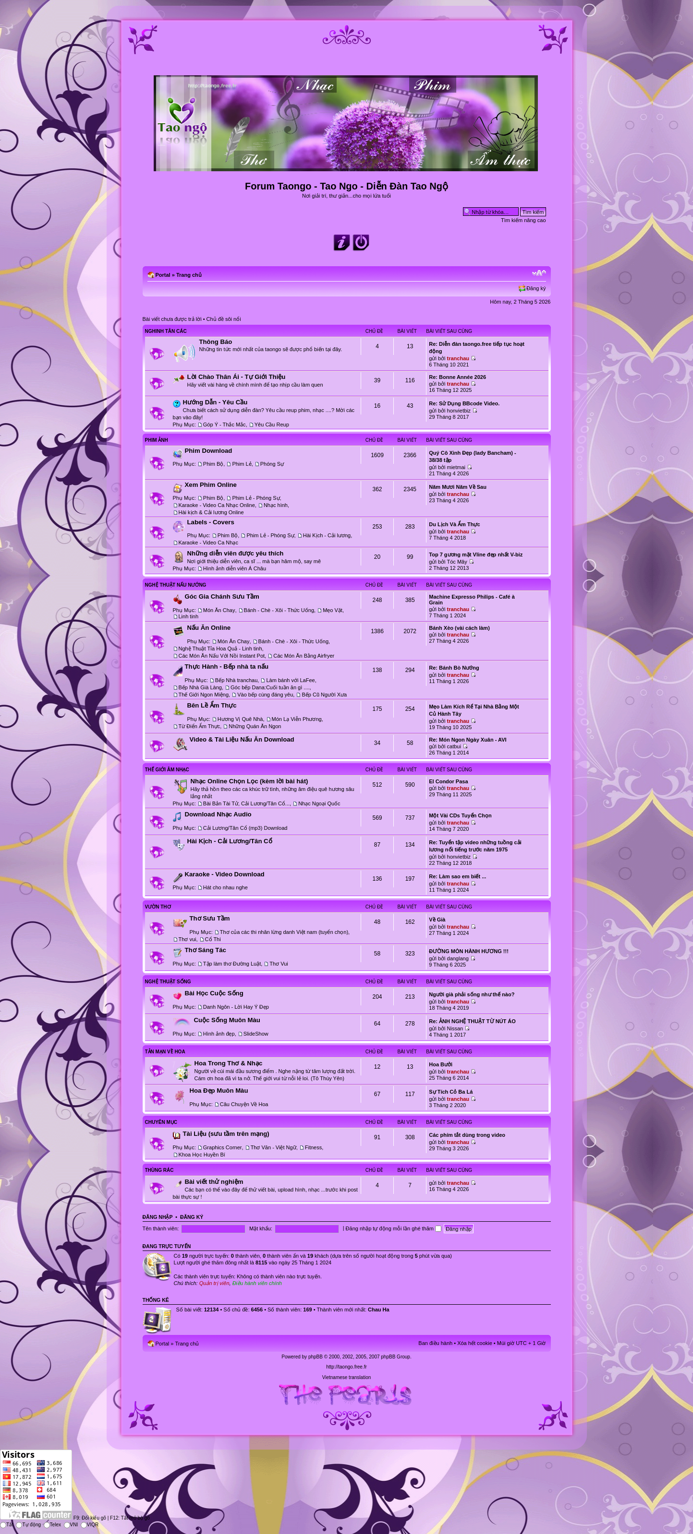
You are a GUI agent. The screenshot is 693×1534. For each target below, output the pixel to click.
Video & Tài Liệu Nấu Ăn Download (242, 739)
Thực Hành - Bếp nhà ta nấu (227, 666)
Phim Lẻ (241, 464)
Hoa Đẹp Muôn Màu (219, 1090)
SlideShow (255, 1034)
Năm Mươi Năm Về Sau (457, 487)
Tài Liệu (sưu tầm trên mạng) (226, 1133)
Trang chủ (189, 275)
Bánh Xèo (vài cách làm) (459, 628)
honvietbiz (459, 410)
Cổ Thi (213, 939)
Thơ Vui (278, 964)
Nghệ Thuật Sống (168, 981)
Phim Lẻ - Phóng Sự (256, 498)
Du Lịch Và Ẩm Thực (454, 524)
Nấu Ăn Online (209, 627)
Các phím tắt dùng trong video (467, 1135)
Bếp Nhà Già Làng (200, 687)
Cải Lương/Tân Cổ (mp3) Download (245, 828)
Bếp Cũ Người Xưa (324, 694)
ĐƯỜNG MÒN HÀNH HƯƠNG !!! (469, 951)
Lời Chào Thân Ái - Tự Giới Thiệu (236, 376)
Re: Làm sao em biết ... (457, 876)
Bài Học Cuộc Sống (214, 993)
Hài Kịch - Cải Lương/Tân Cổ (229, 841)
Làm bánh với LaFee (290, 680)
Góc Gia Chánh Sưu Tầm (222, 596)
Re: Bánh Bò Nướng (454, 668)
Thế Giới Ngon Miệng (204, 694)
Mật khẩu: (260, 1228)
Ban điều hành (435, 1343)
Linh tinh (189, 616)
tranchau (458, 358)
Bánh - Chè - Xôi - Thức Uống (279, 610)
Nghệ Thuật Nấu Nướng (176, 585)
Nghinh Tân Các (166, 331)
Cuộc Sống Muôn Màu (227, 1020)
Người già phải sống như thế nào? (471, 994)
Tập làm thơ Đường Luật (232, 964)
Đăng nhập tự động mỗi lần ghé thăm (393, 1228)
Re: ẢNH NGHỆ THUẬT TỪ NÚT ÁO (472, 1021)
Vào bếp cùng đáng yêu (265, 694)
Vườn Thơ (158, 906)
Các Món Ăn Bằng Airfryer (303, 656)
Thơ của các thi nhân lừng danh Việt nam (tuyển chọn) (284, 932)
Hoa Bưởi (440, 1064)
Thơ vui (187, 939)
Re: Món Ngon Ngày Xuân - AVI (467, 740)
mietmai (456, 467)
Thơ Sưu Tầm (210, 918)
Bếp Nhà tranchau (236, 680)
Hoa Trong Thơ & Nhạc (229, 1063)
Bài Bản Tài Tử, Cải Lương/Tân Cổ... (246, 803)
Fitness (313, 1147)
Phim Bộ (213, 464)
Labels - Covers (210, 522)
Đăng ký (536, 288)
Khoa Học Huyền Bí (202, 1154)
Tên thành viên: (161, 1228)
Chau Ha (378, 1309)
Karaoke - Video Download (225, 874)
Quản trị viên (214, 1283)
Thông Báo (215, 341)
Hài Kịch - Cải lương (327, 535)
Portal (163, 275)
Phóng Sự (272, 464)
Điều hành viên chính (257, 1283)
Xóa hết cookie (474, 1343)
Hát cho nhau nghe (225, 887)
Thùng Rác (159, 1170)
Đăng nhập (158, 1217)
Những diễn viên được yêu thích (235, 553)
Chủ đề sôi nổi (224, 319)
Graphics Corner (222, 1147)
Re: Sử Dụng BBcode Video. (464, 403)
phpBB (315, 1356)
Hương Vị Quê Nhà (240, 719)
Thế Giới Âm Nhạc (167, 769)
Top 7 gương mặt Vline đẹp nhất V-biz (476, 554)
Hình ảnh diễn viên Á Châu (234, 568)
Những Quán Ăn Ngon (255, 726)
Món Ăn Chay (219, 610)
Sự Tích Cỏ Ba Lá (451, 1092)
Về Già (437, 919)
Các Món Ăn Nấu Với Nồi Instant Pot (222, 656)
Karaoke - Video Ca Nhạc (208, 542)
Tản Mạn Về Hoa (165, 1051)
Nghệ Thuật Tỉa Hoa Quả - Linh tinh (220, 648)
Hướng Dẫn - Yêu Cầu (215, 402)
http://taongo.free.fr (346, 1366)
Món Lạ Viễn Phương (297, 719)
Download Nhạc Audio (218, 814)
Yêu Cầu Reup (272, 424)
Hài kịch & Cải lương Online (211, 512)
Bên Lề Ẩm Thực (212, 705)
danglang (458, 958)
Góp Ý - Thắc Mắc (224, 424)
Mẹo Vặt (332, 610)
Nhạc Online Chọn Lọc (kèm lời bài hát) (249, 781)
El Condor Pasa (448, 781)
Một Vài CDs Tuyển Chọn (460, 815)
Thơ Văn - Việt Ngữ (273, 1147)
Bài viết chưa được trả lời (172, 319)
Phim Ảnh (156, 440)
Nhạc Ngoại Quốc (319, 803)
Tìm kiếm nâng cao (523, 220)
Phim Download (208, 450)
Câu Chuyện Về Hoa (244, 1104)
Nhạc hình (276, 505)
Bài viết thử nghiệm (214, 1181)
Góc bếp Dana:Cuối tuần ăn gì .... (270, 687)
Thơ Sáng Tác (205, 950)
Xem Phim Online (211, 484)
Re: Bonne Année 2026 (457, 377)
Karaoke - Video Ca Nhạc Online (217, 505)
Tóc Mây (457, 562)
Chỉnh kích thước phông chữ (539, 273)
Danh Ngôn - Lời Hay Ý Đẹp (236, 1007)
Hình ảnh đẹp (219, 1034)
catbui (454, 746)
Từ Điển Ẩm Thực (199, 726)
